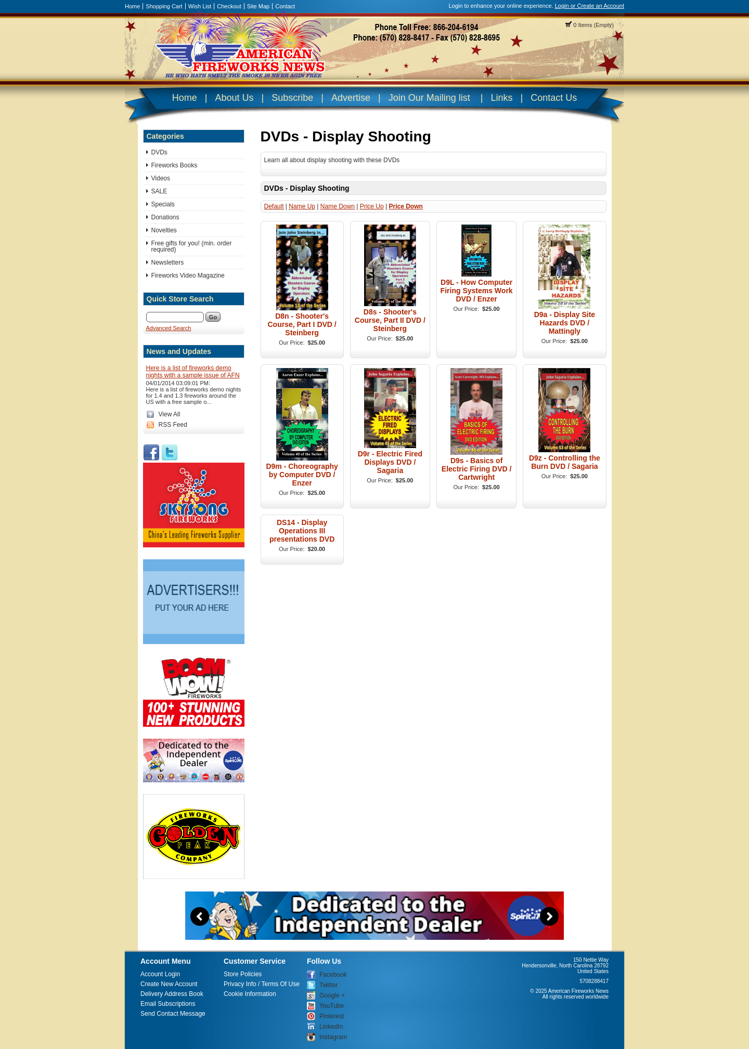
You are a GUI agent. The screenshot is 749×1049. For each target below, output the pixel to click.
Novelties (164, 230)
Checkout (229, 6)
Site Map (258, 6)
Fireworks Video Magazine (188, 275)
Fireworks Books (174, 165)
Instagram (333, 1037)
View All (169, 414)
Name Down (337, 206)
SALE (159, 191)
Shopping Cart (164, 6)
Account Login (160, 974)
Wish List (200, 6)
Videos (160, 178)
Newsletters (167, 262)
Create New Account (168, 984)
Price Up (372, 206)
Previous (199, 916)
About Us (234, 98)
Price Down (405, 206)
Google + (332, 995)
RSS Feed (173, 424)
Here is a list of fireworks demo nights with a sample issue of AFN (193, 371)
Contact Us (554, 98)
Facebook (333, 974)
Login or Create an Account (589, 6)
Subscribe (292, 98)
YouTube (331, 1005)
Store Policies (243, 974)
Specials (163, 204)
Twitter (328, 985)
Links (501, 98)
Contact (285, 6)
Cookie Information (250, 994)
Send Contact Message (172, 1013)
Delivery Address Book (171, 994)
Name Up (302, 206)
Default (274, 206)
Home (132, 6)
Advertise (350, 98)
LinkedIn (331, 1026)
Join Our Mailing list (429, 98)
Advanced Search (168, 328)
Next (549, 916)
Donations (165, 217)
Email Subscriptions (167, 1003)
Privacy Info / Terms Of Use (262, 984)
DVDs (159, 152)
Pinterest (331, 1016)
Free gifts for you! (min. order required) (191, 246)
